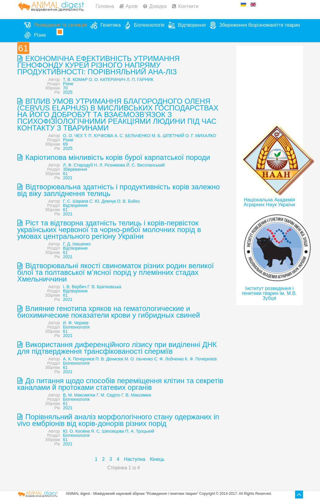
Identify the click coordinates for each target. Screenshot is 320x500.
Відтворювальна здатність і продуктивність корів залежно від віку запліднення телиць (118, 190)
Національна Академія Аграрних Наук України (269, 202)
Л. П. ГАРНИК (140, 79)
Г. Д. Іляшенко (77, 244)
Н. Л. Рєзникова (109, 165)
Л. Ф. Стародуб (78, 165)
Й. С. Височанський (145, 165)
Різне (68, 83)
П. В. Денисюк (109, 358)
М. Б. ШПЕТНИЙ (168, 135)
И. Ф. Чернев (75, 322)
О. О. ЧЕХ (73, 135)
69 (65, 144)
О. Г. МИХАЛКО (200, 135)
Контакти (188, 6)
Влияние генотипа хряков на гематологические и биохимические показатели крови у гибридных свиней (108, 311)
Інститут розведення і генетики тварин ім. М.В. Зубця (269, 293)
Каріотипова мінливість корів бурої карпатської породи (116, 157)
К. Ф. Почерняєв (201, 358)
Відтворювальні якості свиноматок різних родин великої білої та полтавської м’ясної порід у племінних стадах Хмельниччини (115, 272)
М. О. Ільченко (139, 358)
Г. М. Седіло (108, 395)
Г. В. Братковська (105, 286)
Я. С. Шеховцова (107, 431)
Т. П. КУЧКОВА (98, 135)
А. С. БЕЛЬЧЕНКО (132, 135)
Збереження (75, 169)
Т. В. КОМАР (75, 79)
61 (65, 173)
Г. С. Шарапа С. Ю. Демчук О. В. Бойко (101, 201)
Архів (131, 6)
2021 (67, 177)
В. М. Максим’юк (79, 395)
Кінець (157, 459)
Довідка (158, 6)
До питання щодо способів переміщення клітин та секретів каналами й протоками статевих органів (120, 384)
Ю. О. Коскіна (76, 431)
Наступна (134, 459)
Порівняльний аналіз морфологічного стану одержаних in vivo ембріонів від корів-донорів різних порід (118, 420)
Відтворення (75, 205)
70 (65, 88)
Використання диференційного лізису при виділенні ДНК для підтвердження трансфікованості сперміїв (117, 347)
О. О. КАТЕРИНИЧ (107, 79)
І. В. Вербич (74, 286)
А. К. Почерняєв (78, 358)
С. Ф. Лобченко (169, 358)
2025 (67, 92)
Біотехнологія (76, 327)
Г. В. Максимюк (136, 395)
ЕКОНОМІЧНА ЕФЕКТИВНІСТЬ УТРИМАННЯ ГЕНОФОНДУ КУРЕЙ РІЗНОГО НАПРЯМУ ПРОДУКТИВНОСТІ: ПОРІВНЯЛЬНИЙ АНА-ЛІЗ (98, 65)
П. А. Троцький (139, 431)
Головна (105, 6)
